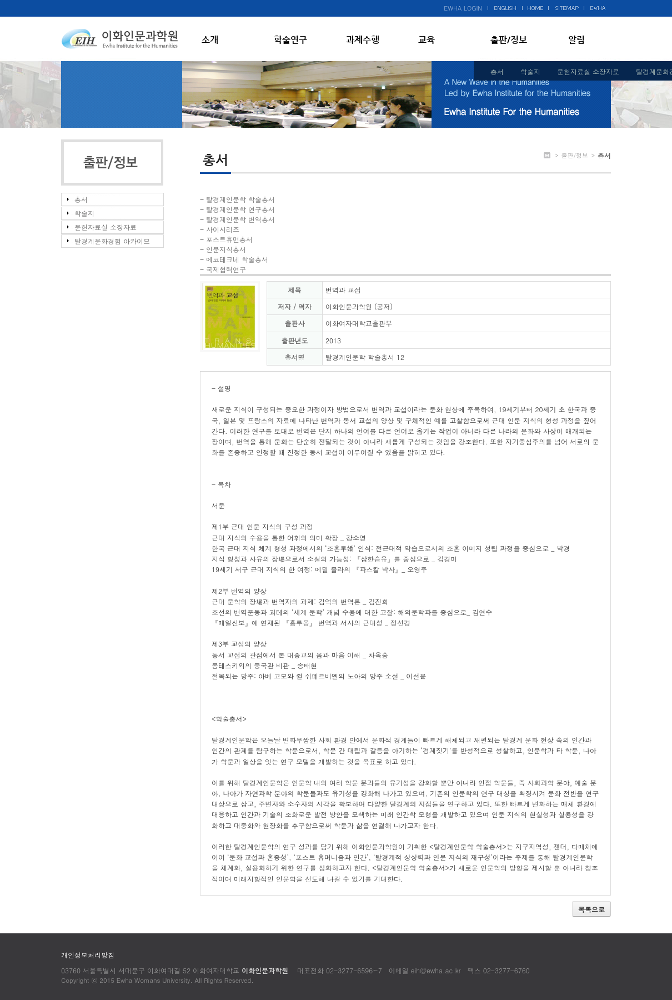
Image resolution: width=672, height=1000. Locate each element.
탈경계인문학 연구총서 (240, 209)
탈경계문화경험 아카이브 (112, 241)
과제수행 (362, 39)
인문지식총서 (226, 249)
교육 (426, 39)
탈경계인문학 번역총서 (240, 219)
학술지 (530, 71)
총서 (497, 71)
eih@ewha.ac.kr (436, 970)
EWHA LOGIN (463, 8)
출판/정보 (508, 39)
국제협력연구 (226, 269)
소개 (210, 39)
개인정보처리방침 (87, 954)
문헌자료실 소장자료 (588, 71)
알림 (576, 39)
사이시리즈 (222, 229)
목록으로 (591, 909)
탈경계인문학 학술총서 (240, 199)
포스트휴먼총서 (229, 239)
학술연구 (290, 39)
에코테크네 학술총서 (237, 259)
